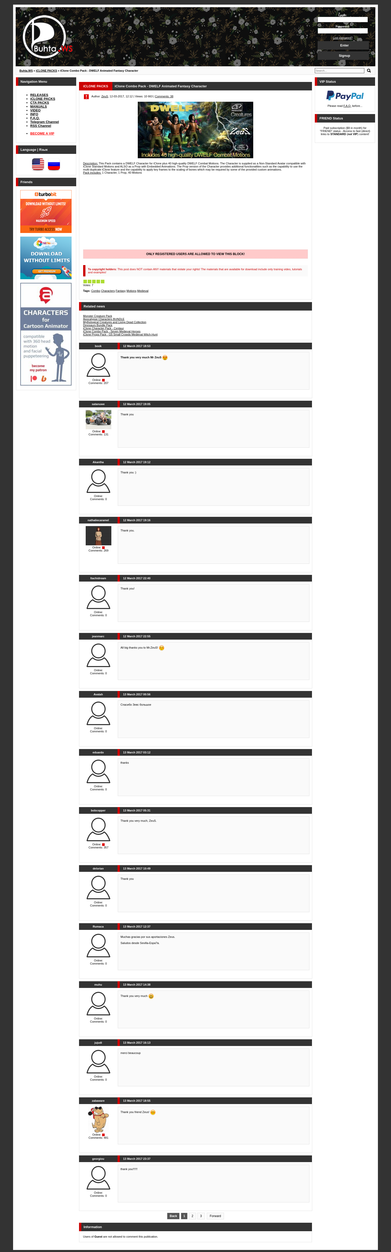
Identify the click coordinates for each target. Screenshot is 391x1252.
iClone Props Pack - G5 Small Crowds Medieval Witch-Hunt (120, 334)
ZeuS (104, 96)
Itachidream (98, 578)
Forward (215, 1216)
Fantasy (121, 290)
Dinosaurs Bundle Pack (97, 325)
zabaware (98, 1100)
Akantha (98, 462)
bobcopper (98, 810)
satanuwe (98, 404)
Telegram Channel (44, 122)
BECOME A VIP (42, 133)
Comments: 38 (164, 96)
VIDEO (35, 110)
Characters (108, 290)
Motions (131, 290)
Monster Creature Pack (97, 315)
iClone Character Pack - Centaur (103, 328)
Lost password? (343, 37)
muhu (98, 984)
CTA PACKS (39, 103)
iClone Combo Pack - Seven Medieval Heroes (112, 331)
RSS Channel (40, 126)
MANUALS (38, 106)
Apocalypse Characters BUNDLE (103, 319)
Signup (344, 56)
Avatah (98, 694)
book (98, 346)
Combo (95, 290)
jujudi (98, 1042)
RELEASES (39, 95)
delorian (98, 868)
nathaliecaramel (98, 520)
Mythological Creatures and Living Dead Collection (114, 322)
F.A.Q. (35, 118)
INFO (34, 114)
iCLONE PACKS (42, 99)
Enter (344, 45)
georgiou (98, 1158)
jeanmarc (98, 636)
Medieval (143, 290)
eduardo (98, 752)
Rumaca (98, 926)
